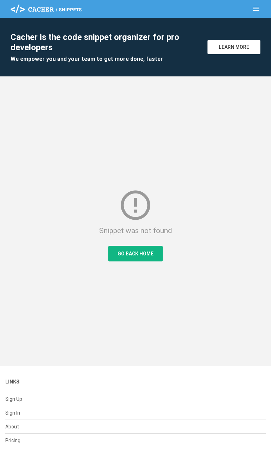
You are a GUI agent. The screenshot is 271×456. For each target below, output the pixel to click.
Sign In (12, 413)
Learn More (234, 47)
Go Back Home (135, 253)
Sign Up (13, 399)
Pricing (12, 440)
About (12, 426)
